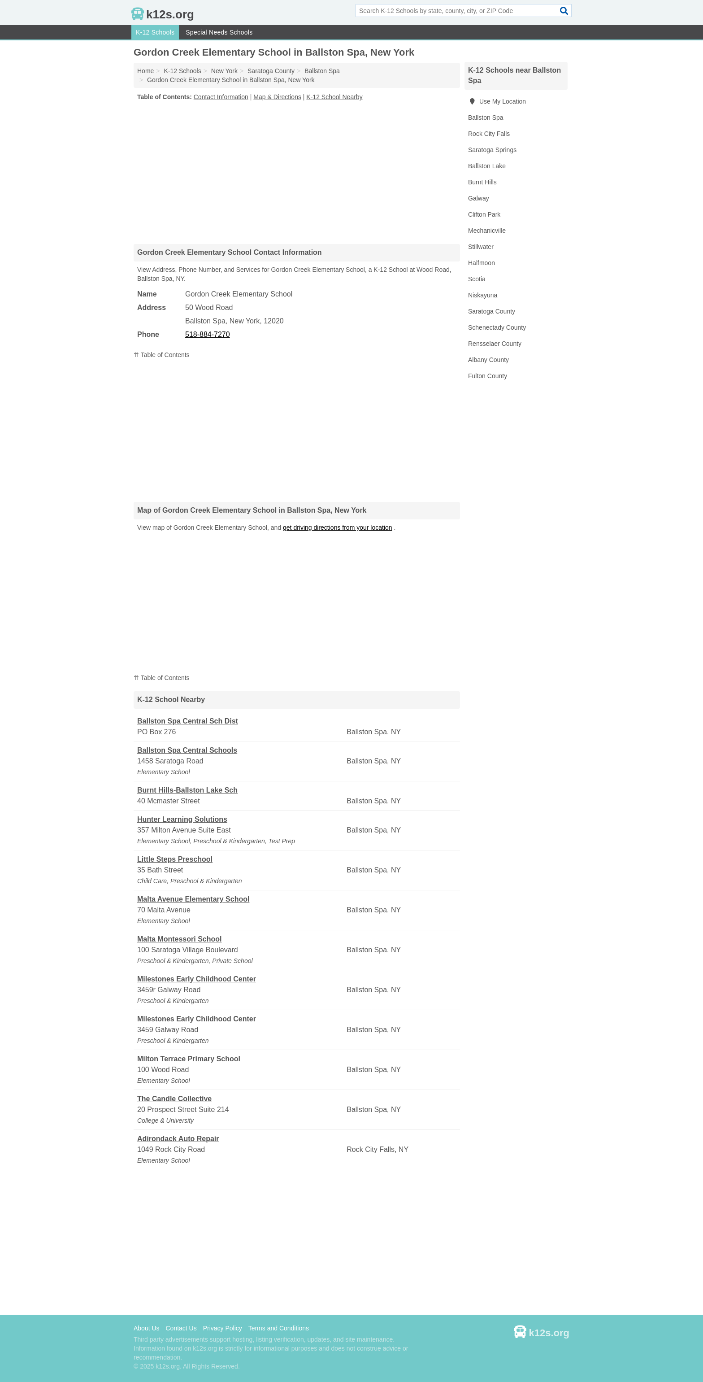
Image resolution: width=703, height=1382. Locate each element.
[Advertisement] (297, 172)
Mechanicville (487, 230)
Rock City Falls (489, 133)
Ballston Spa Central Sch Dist (187, 721)
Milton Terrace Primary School (188, 1059)
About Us (147, 1328)
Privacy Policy (222, 1328)
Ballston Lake (487, 166)
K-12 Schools (155, 32)
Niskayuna (482, 295)
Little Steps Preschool (175, 859)
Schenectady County (497, 327)
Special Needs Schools (219, 32)
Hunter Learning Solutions (182, 819)
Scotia (477, 279)
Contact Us (180, 1328)
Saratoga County (491, 311)
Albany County (488, 359)
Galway (478, 198)
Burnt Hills (482, 182)
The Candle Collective (174, 1099)
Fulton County (487, 375)
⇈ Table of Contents (162, 354)
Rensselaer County (494, 343)
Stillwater (481, 246)
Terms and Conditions (278, 1328)
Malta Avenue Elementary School (193, 899)
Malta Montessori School (179, 939)
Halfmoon (481, 262)
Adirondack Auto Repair (178, 1138)
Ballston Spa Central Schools (187, 750)
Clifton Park (484, 214)
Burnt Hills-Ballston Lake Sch (187, 790)
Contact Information (221, 96)
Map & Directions (277, 96)
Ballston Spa (485, 117)
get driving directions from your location (337, 527)
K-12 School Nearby (334, 96)
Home (145, 70)
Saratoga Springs (492, 149)
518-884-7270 (207, 334)
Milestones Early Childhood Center (196, 979)
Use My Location (497, 101)
